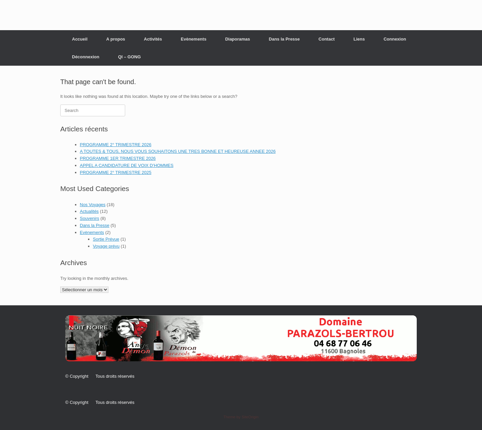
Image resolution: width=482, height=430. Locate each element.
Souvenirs (89, 218)
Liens (359, 39)
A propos (115, 39)
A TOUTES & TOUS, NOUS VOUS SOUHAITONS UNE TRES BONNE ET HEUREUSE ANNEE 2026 (178, 151)
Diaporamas (237, 39)
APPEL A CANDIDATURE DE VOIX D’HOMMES (127, 165)
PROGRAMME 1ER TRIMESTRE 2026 (118, 158)
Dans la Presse (284, 39)
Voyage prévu (106, 246)
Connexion (395, 39)
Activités (153, 39)
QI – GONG (129, 56)
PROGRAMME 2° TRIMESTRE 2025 (116, 172)
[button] (241, 338)
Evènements (194, 39)
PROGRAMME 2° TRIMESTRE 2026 (116, 144)
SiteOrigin (250, 417)
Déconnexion (85, 56)
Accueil (79, 39)
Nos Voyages (93, 204)
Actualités (89, 211)
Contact (327, 39)
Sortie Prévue (106, 239)
